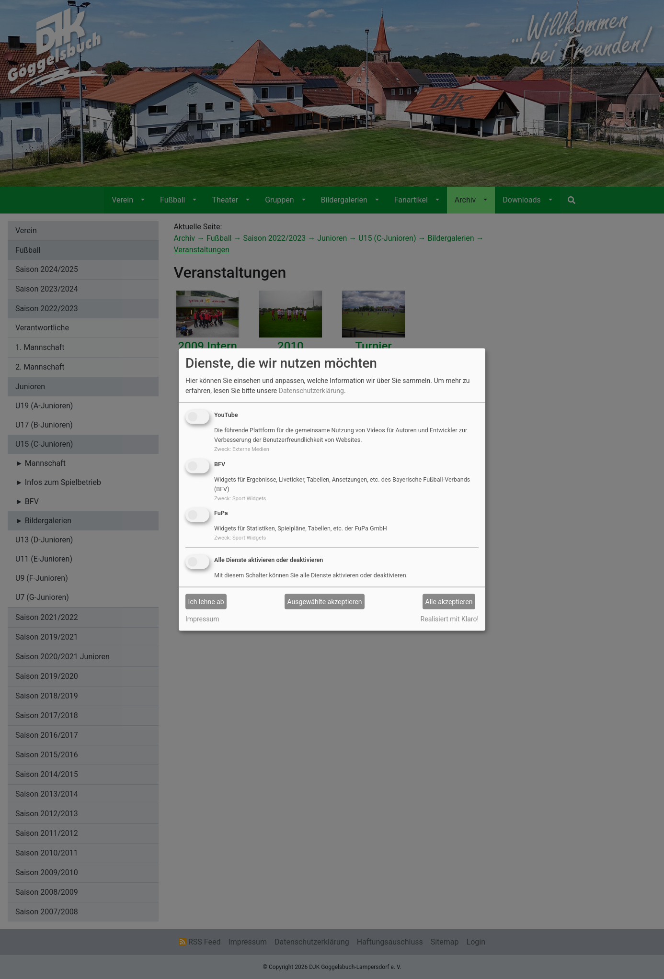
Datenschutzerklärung (311, 390)
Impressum (202, 619)
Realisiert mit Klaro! (450, 619)
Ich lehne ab (206, 601)
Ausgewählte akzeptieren (324, 601)
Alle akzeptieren (449, 601)
